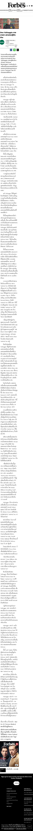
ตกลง (29, 826)
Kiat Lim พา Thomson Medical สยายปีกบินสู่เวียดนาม (9, 724)
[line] (14, 50)
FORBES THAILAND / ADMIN (10, 41)
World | (7, 43)
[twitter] (18, 50)
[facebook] (11, 50)
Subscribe (17, 783)
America (12, 43)
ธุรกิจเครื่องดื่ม (9, 769)
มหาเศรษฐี (16, 769)
